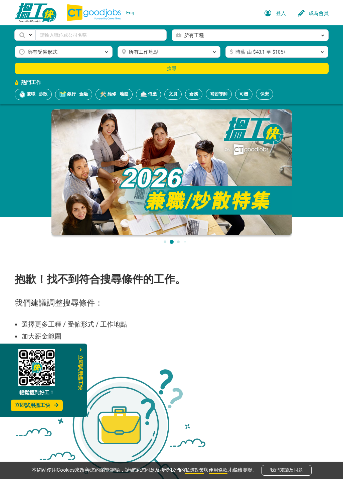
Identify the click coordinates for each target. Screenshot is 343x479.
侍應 (148, 94)
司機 (243, 93)
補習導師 (218, 93)
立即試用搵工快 (36, 405)
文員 (173, 93)
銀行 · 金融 (73, 94)
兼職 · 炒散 (33, 94)
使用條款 (219, 470)
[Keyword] (101, 35)
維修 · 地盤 (114, 94)
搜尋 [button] (171, 68)
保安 (264, 93)
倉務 (193, 93)
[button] (25, 35)
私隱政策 (194, 470)
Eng (130, 13)
